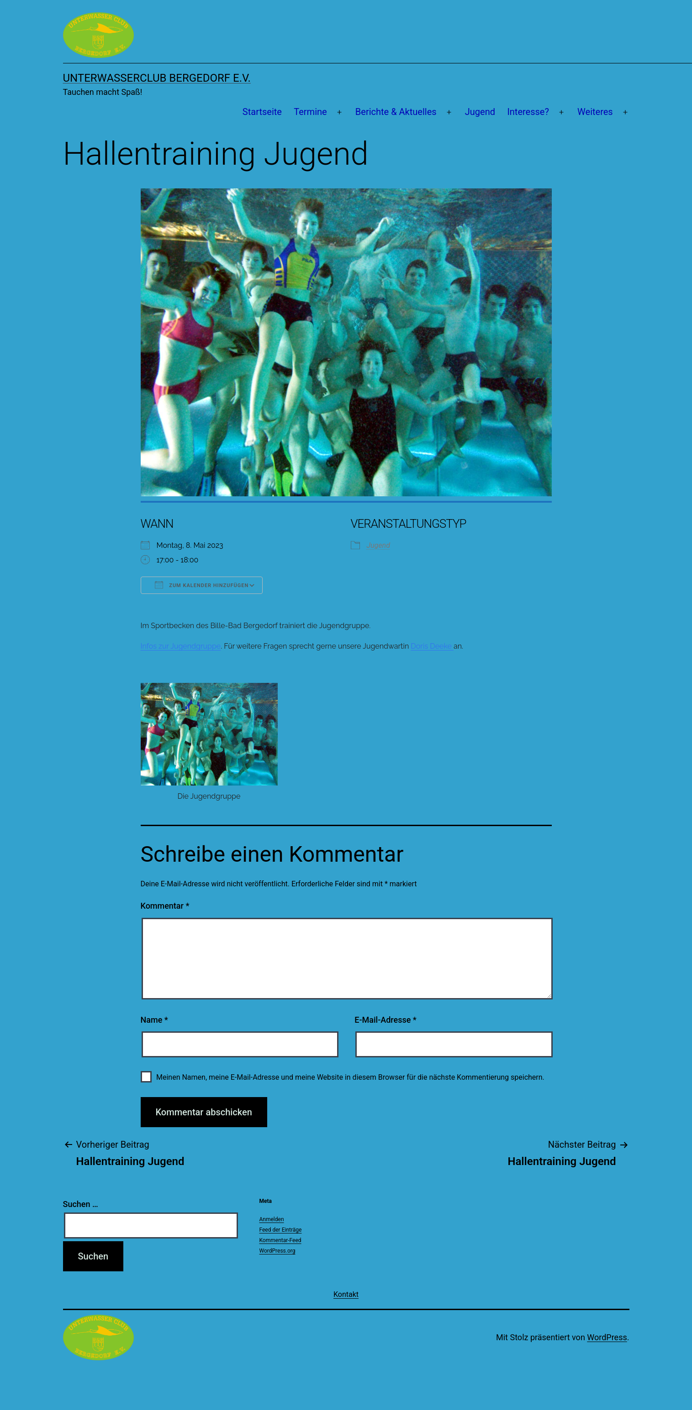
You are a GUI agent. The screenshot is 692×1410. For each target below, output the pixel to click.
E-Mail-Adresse (385, 1020)
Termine (310, 111)
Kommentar (165, 906)
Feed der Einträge (280, 1230)
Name (154, 1020)
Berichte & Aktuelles (396, 111)
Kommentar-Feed (280, 1240)
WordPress (607, 1337)
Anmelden (271, 1219)
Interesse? (528, 111)
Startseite (262, 111)
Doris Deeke (432, 646)
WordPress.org (277, 1251)
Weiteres (595, 111)
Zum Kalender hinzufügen (202, 585)
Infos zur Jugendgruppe (181, 646)
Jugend (480, 111)
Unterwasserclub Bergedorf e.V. (157, 78)
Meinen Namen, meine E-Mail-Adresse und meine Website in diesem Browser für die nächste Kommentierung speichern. (350, 1077)
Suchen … (80, 1204)
